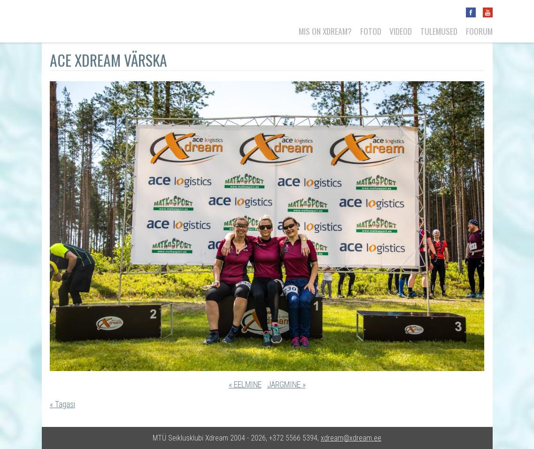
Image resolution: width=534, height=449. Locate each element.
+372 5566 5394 (293, 438)
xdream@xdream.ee (351, 438)
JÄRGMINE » (286, 384)
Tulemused (438, 31)
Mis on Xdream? (325, 31)
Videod (400, 31)
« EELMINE (245, 384)
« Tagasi (62, 404)
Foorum (479, 31)
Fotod (370, 31)
